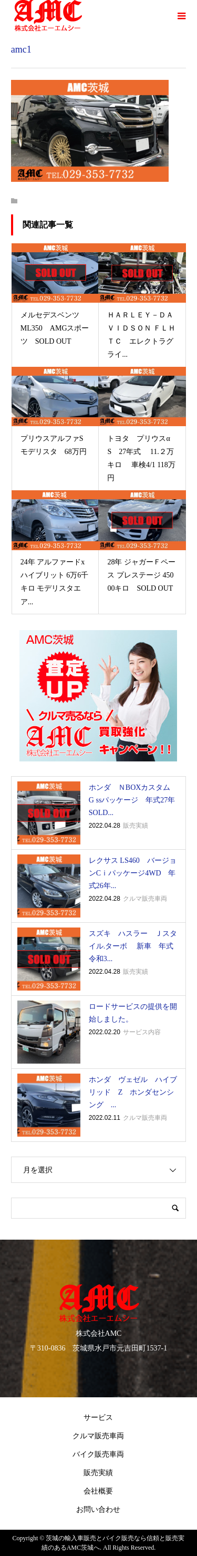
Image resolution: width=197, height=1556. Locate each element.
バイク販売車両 (98, 1454)
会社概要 (98, 1491)
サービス (98, 1417)
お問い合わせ (98, 1509)
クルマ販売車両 (98, 1436)
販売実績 (98, 1473)
